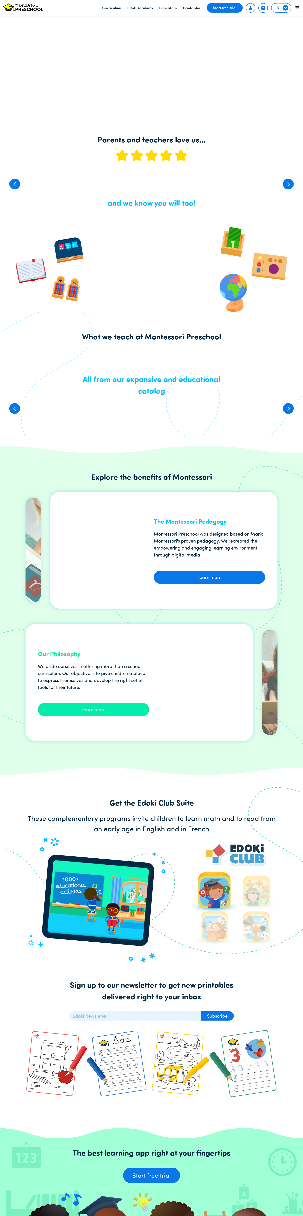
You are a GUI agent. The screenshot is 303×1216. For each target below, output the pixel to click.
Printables (192, 7)
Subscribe (217, 1016)
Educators (168, 7)
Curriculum (111, 7)
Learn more (209, 577)
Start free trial (225, 7)
